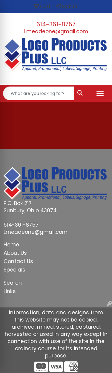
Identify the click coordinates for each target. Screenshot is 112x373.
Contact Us (18, 261)
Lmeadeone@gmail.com (56, 31)
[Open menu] (100, 93)
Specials (14, 269)
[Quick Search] (38, 93)
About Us (15, 253)
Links (10, 291)
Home (11, 244)
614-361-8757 (56, 24)
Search (13, 282)
